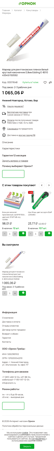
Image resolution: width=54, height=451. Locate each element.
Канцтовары (32, 10)
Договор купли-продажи (13, 329)
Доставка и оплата (11, 321)
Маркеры (6, 13)
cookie (25, 432)
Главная (6, 10)
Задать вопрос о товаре (15, 160)
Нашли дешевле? (15, 106)
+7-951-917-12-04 (21, 379)
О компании (7, 317)
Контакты (6, 341)
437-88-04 (25, 377)
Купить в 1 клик (30, 82)
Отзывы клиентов (10, 325)
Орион (31, 421)
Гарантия (6, 337)
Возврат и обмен (10, 333)
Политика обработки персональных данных (22, 425)
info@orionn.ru (9, 383)
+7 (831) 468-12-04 (11, 377)
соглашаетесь (39, 438)
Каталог (18, 10)
